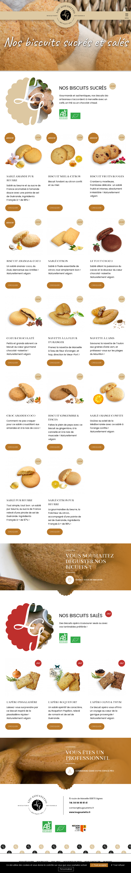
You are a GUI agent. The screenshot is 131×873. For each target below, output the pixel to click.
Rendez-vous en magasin (88, 579)
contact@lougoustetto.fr (81, 807)
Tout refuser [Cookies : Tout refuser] (118, 865)
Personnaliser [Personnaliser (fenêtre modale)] (66, 869)
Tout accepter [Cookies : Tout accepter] (99, 865)
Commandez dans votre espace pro (94, 770)
